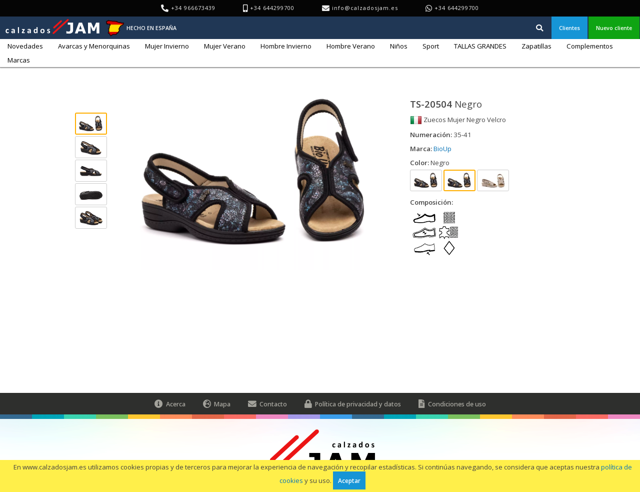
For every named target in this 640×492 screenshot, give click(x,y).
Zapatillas (537, 46)
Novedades (25, 46)
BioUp (443, 148)
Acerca (170, 403)
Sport (430, 46)
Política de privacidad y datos (352, 403)
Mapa (216, 403)
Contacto (267, 403)
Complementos (589, 46)
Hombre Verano (350, 46)
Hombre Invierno (286, 46)
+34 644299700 (456, 8)
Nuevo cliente (614, 28)
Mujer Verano (225, 46)
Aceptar (349, 480)
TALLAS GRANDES (480, 46)
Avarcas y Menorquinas (94, 46)
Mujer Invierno (167, 46)
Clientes (569, 28)
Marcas (19, 60)
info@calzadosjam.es (365, 8)
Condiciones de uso (452, 403)
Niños (399, 46)
